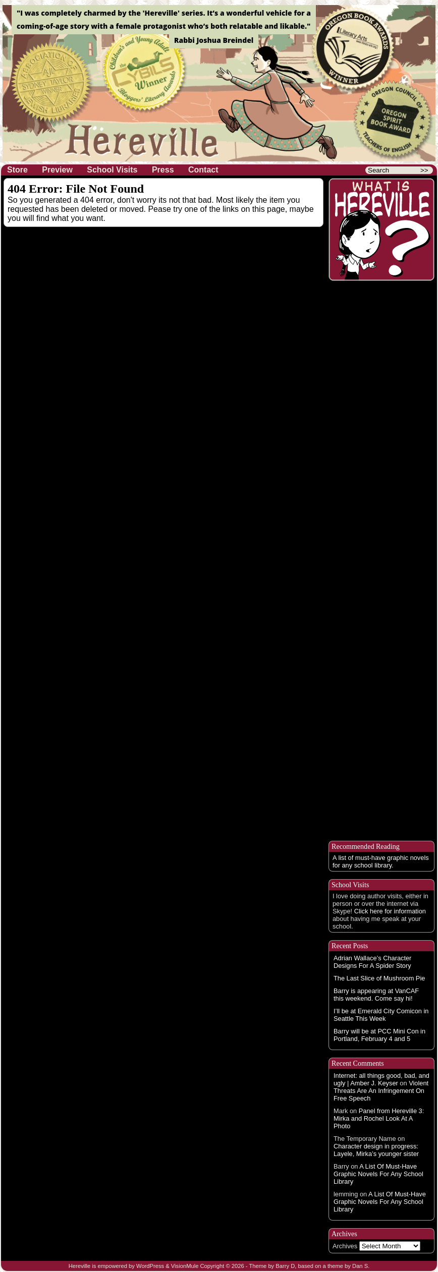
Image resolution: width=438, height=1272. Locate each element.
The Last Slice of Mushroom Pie (379, 978)
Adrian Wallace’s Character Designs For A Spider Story (372, 961)
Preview (57, 169)
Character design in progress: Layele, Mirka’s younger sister (376, 1150)
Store (17, 169)
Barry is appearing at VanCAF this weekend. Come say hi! (376, 994)
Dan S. (360, 1266)
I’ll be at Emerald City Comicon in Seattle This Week (381, 1014)
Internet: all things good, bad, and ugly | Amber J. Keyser (381, 1079)
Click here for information (390, 911)
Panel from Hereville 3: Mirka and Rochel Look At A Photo (379, 1118)
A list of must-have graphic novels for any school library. (381, 861)
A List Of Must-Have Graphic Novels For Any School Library (378, 1174)
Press (163, 169)
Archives (345, 1246)
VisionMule (185, 1266)
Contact (203, 169)
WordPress (150, 1266)
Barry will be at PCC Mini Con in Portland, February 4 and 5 (379, 1035)
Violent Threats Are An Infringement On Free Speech (381, 1090)
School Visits (112, 169)
